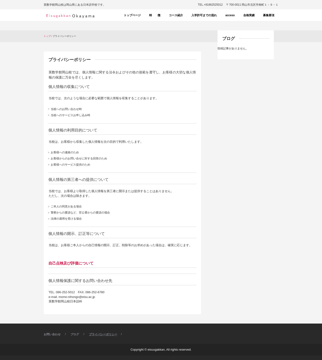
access (230, 15)
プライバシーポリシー (103, 334)
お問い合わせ (52, 334)
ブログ (228, 38)
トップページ (132, 15)
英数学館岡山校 (70, 15)
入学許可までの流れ (204, 15)
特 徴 (154, 15)
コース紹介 (176, 15)
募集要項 (268, 15)
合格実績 (249, 15)
